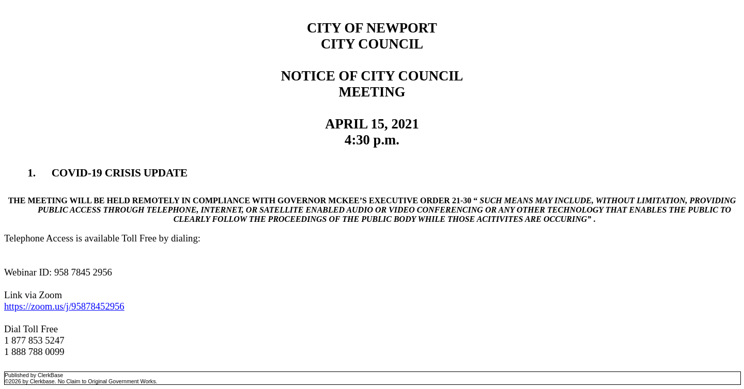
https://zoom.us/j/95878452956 (64, 306)
